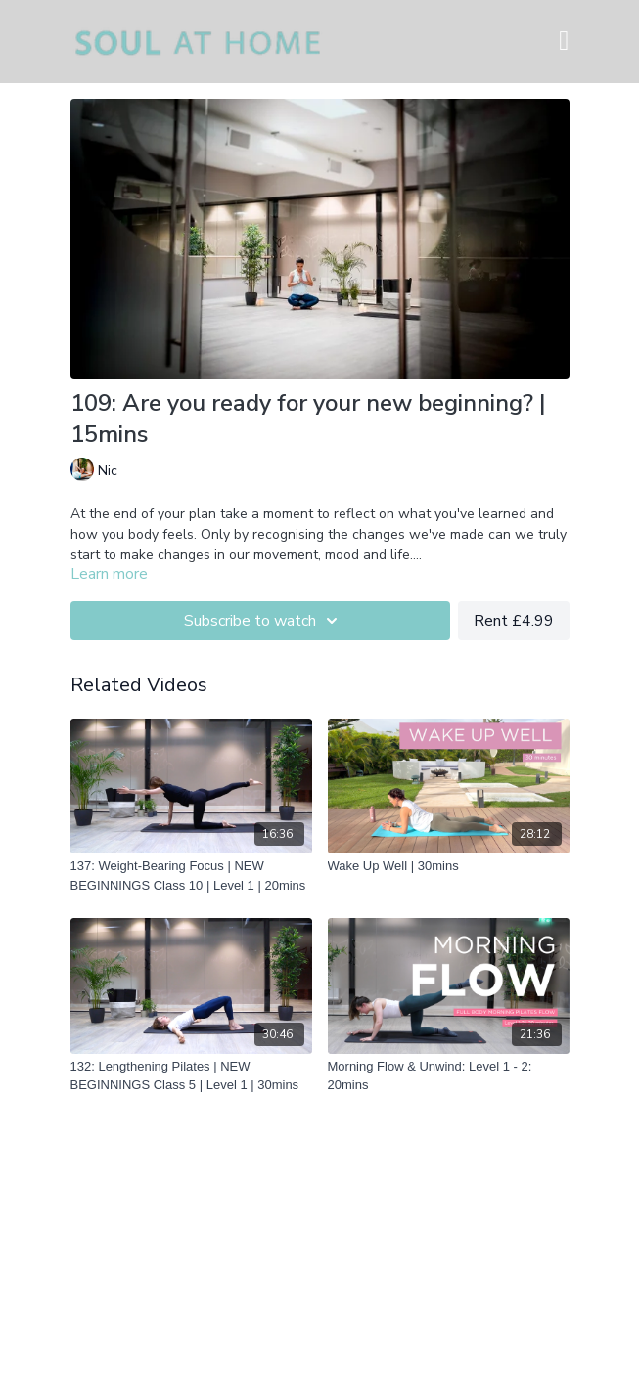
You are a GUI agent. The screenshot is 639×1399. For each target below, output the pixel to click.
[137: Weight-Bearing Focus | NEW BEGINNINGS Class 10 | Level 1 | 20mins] (191, 875)
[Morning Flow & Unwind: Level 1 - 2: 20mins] (449, 1076)
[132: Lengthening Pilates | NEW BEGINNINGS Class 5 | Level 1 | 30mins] (191, 1076)
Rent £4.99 (514, 621)
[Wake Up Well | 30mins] (449, 866)
